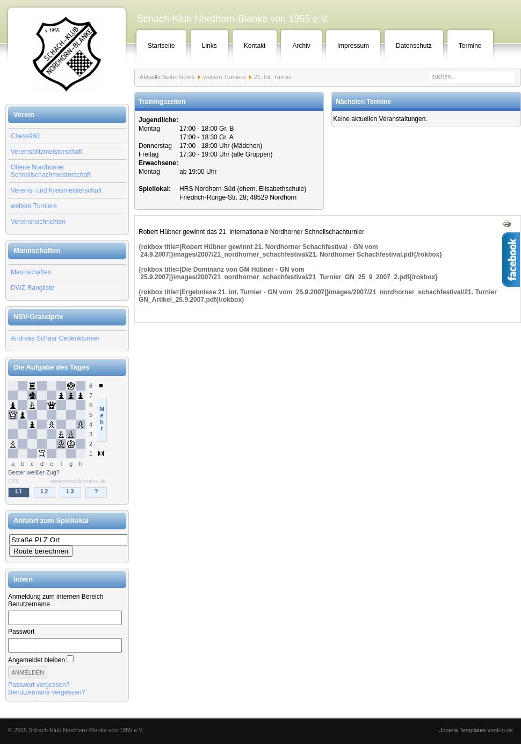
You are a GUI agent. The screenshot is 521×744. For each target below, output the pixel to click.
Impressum (353, 45)
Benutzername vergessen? (46, 692)
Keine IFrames (67, 440)
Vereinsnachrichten (38, 221)
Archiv (301, 45)
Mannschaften (31, 272)
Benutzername (29, 604)
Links (209, 45)
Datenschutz (414, 45)
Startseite (161, 45)
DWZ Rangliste (32, 288)
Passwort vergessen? (39, 685)
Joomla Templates (462, 730)
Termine (470, 45)
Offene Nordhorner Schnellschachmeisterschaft (51, 171)
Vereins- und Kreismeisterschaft (56, 190)
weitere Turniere (34, 206)
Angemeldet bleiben (36, 660)
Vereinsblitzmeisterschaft (46, 151)
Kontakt (255, 45)
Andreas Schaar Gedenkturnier (55, 338)
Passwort (21, 631)
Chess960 (25, 136)
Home (186, 77)
